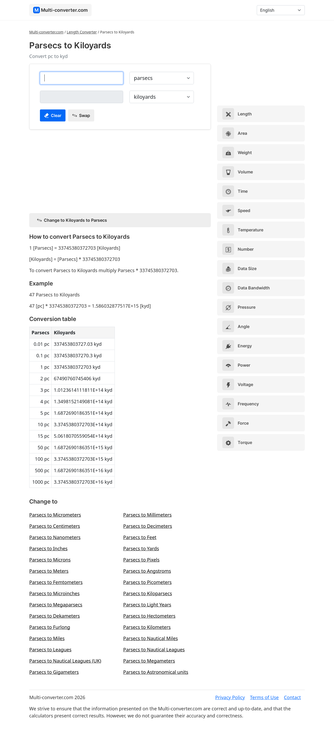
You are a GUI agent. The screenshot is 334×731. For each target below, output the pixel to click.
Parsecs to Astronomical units (155, 672)
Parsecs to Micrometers (55, 515)
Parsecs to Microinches (54, 593)
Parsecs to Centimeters (54, 526)
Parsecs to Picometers (147, 582)
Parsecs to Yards (141, 548)
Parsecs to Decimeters (147, 526)
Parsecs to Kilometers (147, 627)
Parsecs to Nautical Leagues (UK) (65, 661)
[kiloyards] (81, 97)
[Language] (281, 10)
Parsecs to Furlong (49, 627)
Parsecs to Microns (50, 560)
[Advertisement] (120, 170)
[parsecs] (81, 78)
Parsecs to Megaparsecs (55, 604)
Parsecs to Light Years (147, 604)
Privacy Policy (230, 697)
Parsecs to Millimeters (147, 515)
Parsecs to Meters (48, 571)
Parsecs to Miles (47, 638)
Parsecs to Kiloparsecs (147, 593)
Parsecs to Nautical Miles (150, 638)
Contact (292, 697)
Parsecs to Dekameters (54, 616)
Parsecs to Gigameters (54, 672)
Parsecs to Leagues (50, 649)
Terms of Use (264, 697)
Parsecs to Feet (139, 537)
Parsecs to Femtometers (56, 582)
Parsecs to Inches (48, 548)
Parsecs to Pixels (141, 560)
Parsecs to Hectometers (149, 616)
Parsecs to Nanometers (55, 537)
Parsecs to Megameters (149, 661)
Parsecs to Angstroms (147, 571)
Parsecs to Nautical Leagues (154, 649)
